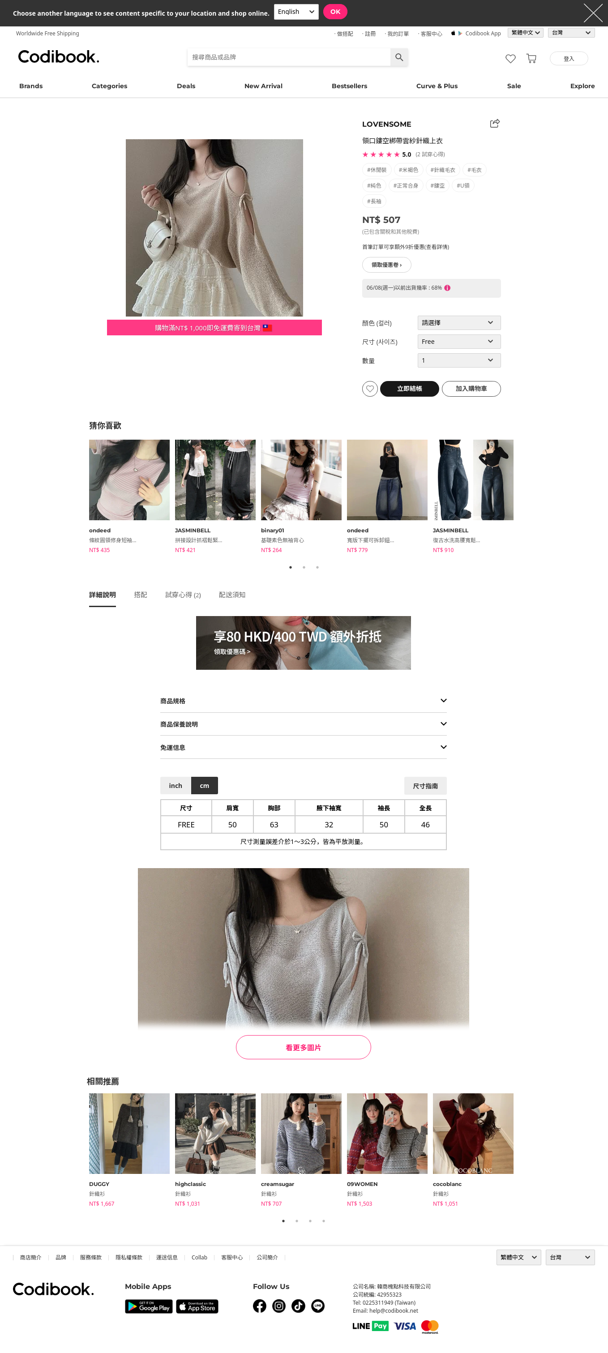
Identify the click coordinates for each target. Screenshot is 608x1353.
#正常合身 (406, 185)
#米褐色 (409, 170)
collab (199, 1257)
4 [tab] (323, 1220)
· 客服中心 (430, 34)
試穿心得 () (183, 594)
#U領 (463, 185)
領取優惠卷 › (387, 265)
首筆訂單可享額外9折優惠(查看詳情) (405, 247)
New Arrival (263, 86)
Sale (514, 86)
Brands (31, 86)
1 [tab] (290, 567)
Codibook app (483, 33)
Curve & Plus (437, 86)
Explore (582, 86)
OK (335, 12)
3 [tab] (317, 567)
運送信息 (167, 1257)
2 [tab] (304, 567)
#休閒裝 (377, 170)
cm (204, 785)
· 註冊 (369, 34)
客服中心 (232, 1257)
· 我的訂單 (397, 34)
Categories (109, 86)
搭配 (140, 594)
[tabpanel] (132, 498)
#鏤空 (438, 185)
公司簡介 (267, 1257)
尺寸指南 (425, 786)
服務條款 (91, 1257)
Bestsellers (349, 86)
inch (176, 785)
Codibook (58, 56)
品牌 (61, 1257)
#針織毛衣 (443, 170)
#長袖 (374, 201)
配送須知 (232, 594)
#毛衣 (474, 170)
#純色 (374, 185)
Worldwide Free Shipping (47, 33)
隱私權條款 (129, 1257)
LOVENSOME (386, 124)
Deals (186, 86)
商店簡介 (31, 1257)
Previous (82, 497)
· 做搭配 (343, 34)
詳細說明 (102, 594)
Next (525, 497)
